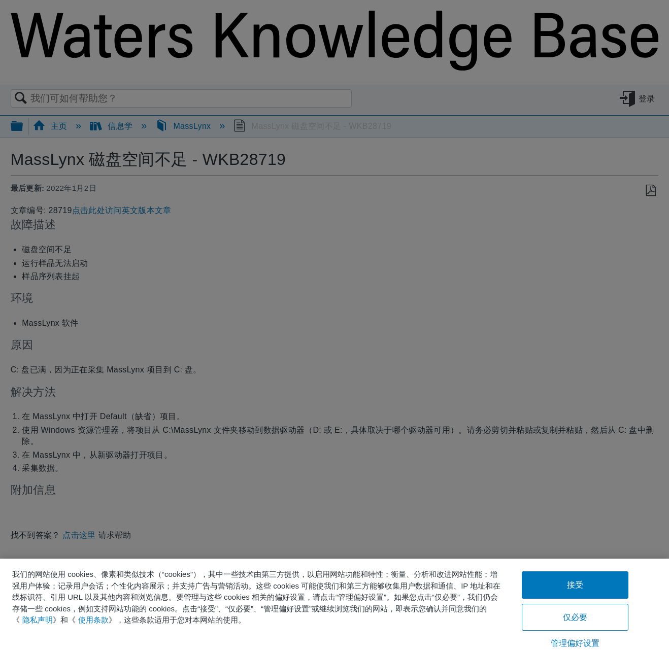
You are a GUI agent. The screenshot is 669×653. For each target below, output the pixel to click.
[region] (334, 606)
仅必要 (575, 617)
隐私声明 (37, 619)
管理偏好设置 (575, 643)
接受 (575, 584)
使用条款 (93, 619)
